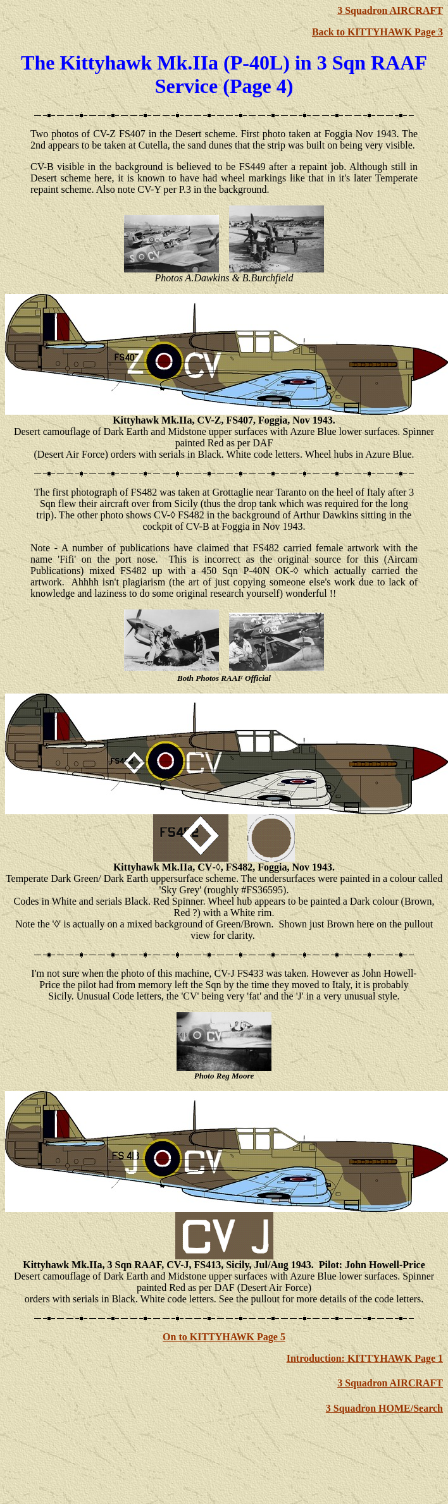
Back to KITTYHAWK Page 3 (377, 32)
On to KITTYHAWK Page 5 (224, 1336)
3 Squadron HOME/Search (384, 1408)
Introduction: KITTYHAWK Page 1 (365, 1358)
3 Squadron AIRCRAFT (390, 10)
